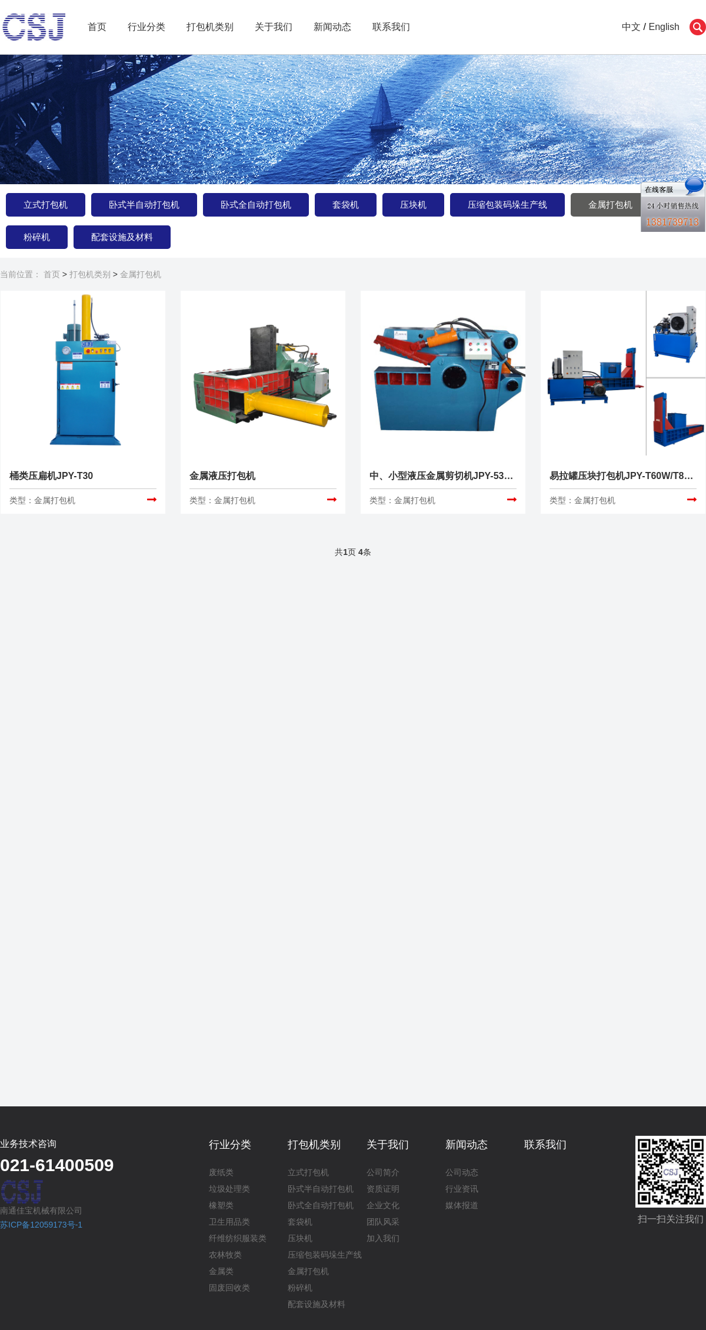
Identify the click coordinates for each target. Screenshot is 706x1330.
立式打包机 (46, 205)
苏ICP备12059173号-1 (41, 1224)
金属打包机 (610, 205)
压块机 (413, 205)
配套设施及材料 (122, 237)
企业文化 (383, 1205)
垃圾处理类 (229, 1188)
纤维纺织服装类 (238, 1238)
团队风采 (383, 1221)
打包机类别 (210, 27)
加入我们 (383, 1238)
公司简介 (383, 1172)
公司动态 (461, 1172)
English (664, 27)
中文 (631, 27)
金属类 (221, 1271)
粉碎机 (37, 237)
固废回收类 (229, 1287)
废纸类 (221, 1172)
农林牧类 (225, 1254)
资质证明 (383, 1188)
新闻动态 (332, 27)
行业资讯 (461, 1188)
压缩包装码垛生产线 (507, 205)
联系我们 (391, 27)
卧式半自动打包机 (144, 205)
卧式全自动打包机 (256, 205)
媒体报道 (461, 1205)
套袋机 (345, 205)
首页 (97, 27)
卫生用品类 (229, 1221)
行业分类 (146, 27)
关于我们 (273, 27)
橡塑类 (221, 1205)
